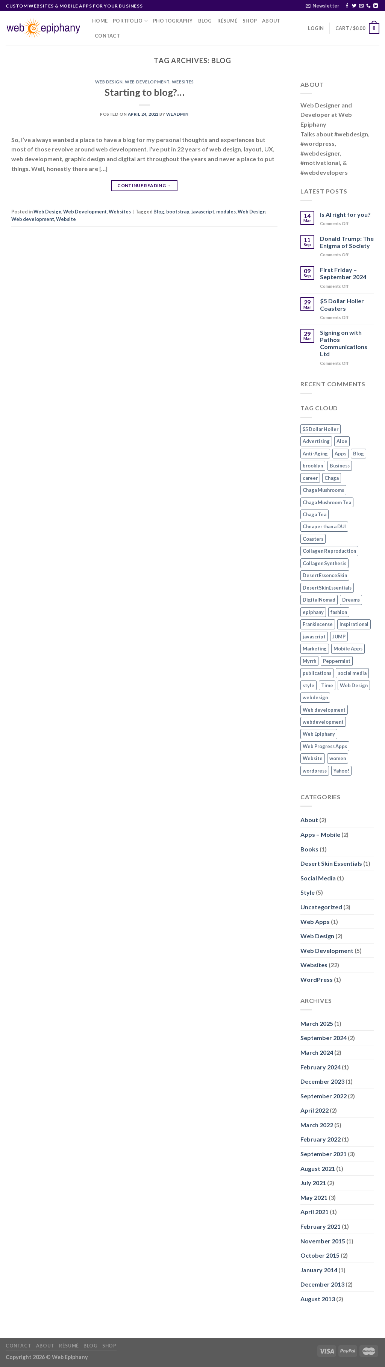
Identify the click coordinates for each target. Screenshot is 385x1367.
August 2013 (317, 1298)
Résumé (227, 21)
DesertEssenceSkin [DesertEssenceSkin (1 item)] (325, 575)
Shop (250, 21)
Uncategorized (321, 906)
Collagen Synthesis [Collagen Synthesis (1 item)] (324, 563)
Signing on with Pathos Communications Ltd (343, 343)
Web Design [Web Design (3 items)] (354, 685)
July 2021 (313, 1182)
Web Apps (315, 921)
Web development (32, 219)
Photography (173, 21)
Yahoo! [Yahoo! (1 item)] (341, 771)
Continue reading (144, 185)
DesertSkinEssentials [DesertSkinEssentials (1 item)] (327, 588)
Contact (107, 36)
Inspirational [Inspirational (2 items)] (354, 624)
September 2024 (323, 1037)
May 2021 (313, 1197)
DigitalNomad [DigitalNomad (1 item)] (319, 600)
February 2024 (320, 1067)
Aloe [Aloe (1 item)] (341, 441)
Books (309, 849)
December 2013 (322, 1284)
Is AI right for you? (345, 214)
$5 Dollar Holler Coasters (342, 304)
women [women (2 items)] (337, 758)
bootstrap (177, 212)
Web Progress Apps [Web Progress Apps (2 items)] (325, 746)
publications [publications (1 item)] (317, 673)
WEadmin (177, 114)
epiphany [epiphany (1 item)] (313, 612)
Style (307, 892)
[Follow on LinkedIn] (375, 6)
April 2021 (314, 1211)
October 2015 (320, 1255)
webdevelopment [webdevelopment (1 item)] (323, 722)
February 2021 (320, 1226)
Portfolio (130, 20)
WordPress (316, 979)
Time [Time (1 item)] (327, 685)
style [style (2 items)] (308, 685)
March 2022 (316, 1124)
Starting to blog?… (145, 92)
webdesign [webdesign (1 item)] (315, 697)
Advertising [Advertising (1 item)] (316, 441)
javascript (202, 212)
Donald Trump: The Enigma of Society (347, 242)
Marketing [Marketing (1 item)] (315, 649)
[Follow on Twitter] (354, 6)
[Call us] (368, 6)
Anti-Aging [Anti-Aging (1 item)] (315, 454)
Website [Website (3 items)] (313, 758)
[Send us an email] (361, 6)
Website (66, 219)
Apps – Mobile (320, 834)
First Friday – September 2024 (343, 273)
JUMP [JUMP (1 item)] (339, 637)
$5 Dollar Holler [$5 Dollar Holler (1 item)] (320, 429)
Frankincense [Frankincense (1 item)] (318, 624)
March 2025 (316, 1023)
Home (100, 21)
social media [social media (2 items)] (352, 673)
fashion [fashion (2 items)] (338, 612)
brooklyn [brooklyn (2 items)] (313, 466)
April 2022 (314, 1110)
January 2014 (318, 1269)
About (271, 21)
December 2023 (322, 1081)
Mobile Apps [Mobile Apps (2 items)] (347, 649)
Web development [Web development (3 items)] (324, 710)
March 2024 (316, 1052)
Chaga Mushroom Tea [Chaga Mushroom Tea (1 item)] (327, 502)
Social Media (318, 878)
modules (226, 212)
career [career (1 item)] (310, 478)
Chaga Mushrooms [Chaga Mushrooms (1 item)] (323, 490)
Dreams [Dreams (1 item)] (351, 600)
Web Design (109, 81)
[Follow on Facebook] (347, 6)
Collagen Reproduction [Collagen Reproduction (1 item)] (329, 551)
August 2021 (317, 1168)
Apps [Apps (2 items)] (340, 454)
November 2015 (322, 1241)
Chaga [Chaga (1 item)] (331, 478)
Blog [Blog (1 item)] (358, 454)
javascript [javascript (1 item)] (314, 637)
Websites (183, 81)
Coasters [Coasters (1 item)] (313, 539)
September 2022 (323, 1095)
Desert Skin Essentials (331, 863)
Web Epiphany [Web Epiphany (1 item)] (319, 734)
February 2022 (320, 1139)
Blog (205, 21)
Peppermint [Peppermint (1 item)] (336, 661)
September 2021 (323, 1153)
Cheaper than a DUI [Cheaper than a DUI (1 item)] (324, 526)
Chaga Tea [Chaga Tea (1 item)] (314, 514)
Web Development (147, 81)
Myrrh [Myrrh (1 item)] (309, 661)
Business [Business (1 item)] (340, 466)
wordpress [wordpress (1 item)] (315, 771)
